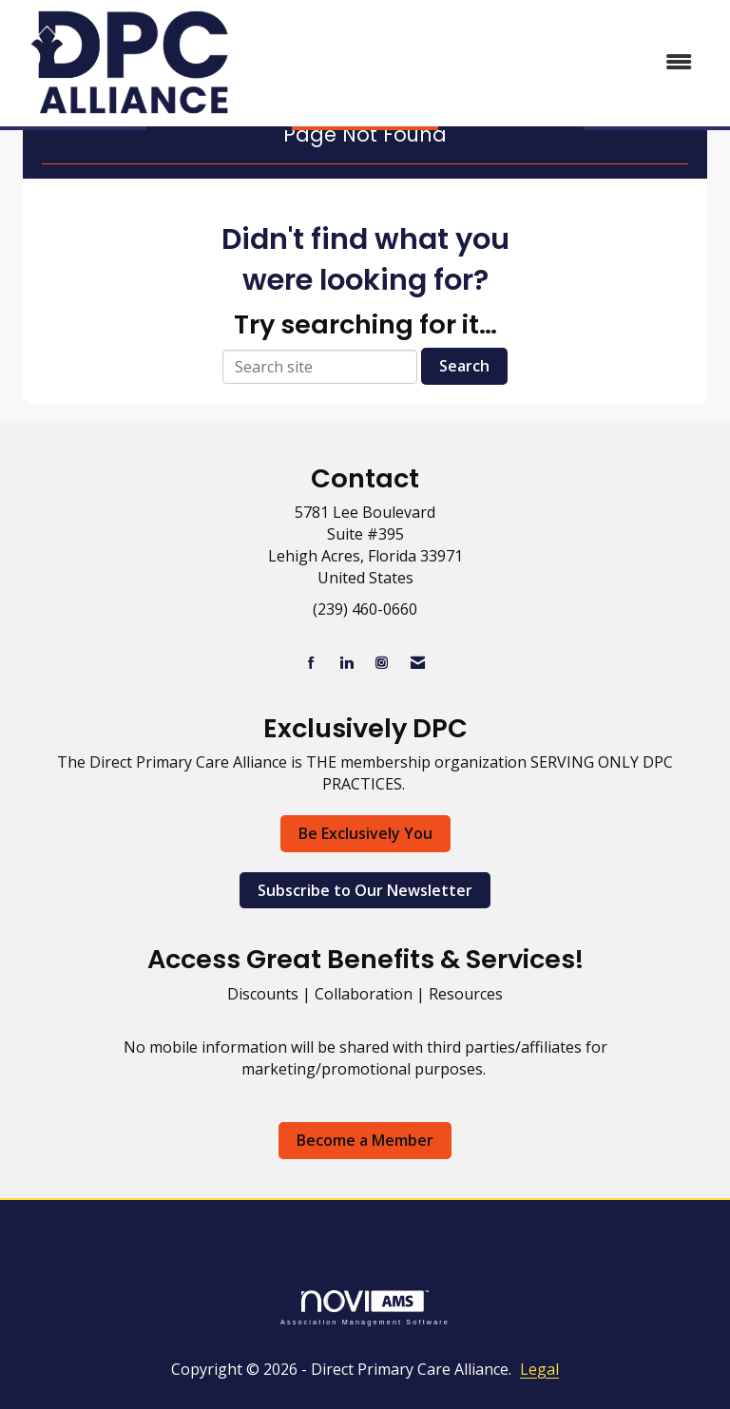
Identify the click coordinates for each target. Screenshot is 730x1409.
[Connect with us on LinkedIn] (346, 662)
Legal (539, 1369)
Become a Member (365, 1140)
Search (464, 365)
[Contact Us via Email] (417, 662)
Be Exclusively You (365, 833)
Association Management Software (365, 1307)
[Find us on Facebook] (311, 662)
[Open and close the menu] (478, 62)
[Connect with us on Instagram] (381, 662)
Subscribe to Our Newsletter (365, 890)
